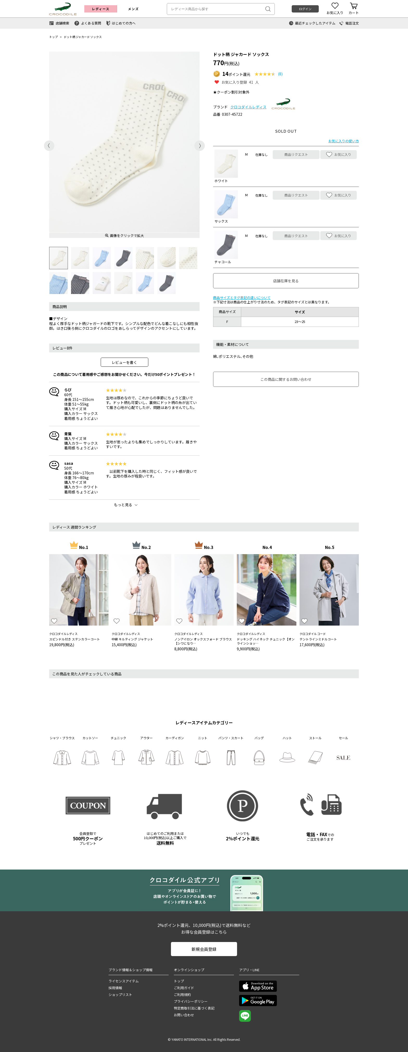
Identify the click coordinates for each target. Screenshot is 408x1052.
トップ (53, 37)
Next (199, 145)
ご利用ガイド (184, 987)
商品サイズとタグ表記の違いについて (242, 297)
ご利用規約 (182, 994)
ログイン (305, 9)
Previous (49, 145)
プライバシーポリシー (191, 1001)
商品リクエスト (296, 154)
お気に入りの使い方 (343, 140)
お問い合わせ (184, 1014)
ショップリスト (120, 994)
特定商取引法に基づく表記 (194, 1008)
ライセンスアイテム (124, 980)
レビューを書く (124, 362)
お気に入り (338, 154)
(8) (280, 74)
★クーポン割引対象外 (231, 92)
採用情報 (115, 987)
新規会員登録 (204, 949)
